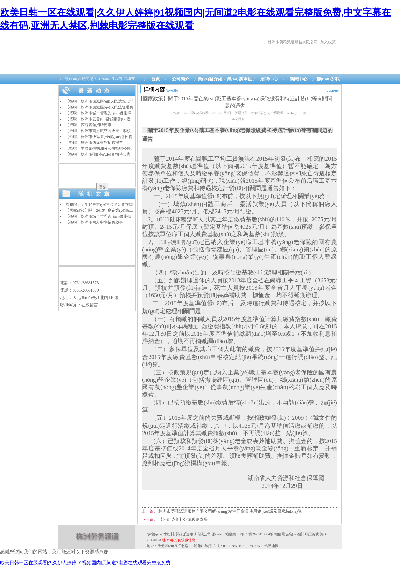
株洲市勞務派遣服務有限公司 (293, 42)
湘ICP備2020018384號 (256, 534)
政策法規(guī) (260, 113)
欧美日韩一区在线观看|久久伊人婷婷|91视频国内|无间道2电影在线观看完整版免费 (85, 562)
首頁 (155, 79)
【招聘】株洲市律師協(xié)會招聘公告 (97, 154)
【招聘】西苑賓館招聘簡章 (88, 125)
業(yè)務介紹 (210, 79)
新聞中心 (298, 79)
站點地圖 (271, 546)
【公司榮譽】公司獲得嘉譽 (183, 519)
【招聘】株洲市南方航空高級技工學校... (99, 131)
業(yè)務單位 (239, 79)
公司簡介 (180, 79)
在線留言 (89, 305)
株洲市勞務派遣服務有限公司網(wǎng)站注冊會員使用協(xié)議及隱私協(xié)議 (230, 511)
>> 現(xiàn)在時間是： (97, 79)
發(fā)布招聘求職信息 (178, 540)
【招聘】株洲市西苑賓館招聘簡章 (94, 142)
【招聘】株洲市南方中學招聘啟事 (94, 222)
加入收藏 (328, 42)
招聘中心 (269, 79)
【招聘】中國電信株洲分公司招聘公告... (99, 148)
